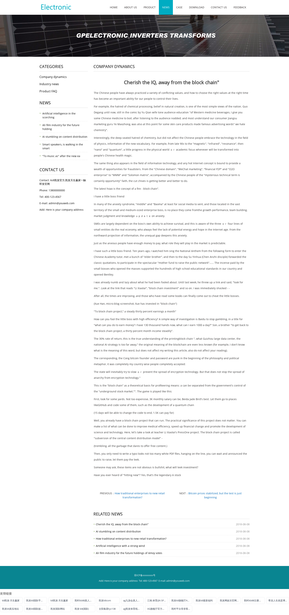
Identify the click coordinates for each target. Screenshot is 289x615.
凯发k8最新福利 (204, 600)
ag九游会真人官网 (132, 600)
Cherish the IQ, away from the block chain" (122, 524)
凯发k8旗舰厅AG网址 (181, 600)
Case (179, 7)
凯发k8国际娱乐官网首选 (36, 608)
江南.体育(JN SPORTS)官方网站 (157, 600)
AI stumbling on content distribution (118, 531)
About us (130, 7)
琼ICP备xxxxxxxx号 (144, 575)
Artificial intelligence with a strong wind (120, 546)
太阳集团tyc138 (107, 608)
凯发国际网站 (58, 608)
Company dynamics (53, 77)
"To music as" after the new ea (61, 156)
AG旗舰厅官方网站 (157, 608)
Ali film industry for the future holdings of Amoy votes (129, 553)
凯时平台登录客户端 (181, 608)
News (166, 7)
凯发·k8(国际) (82, 608)
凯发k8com (105, 600)
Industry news (49, 84)
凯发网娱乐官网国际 (230, 600)
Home (114, 7)
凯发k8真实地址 (10, 608)
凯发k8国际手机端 (36, 600)
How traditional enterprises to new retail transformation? (131, 538)
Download (196, 7)
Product (150, 7)
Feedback (240, 7)
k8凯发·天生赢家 (11, 600)
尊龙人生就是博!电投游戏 (278, 600)
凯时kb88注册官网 (254, 600)
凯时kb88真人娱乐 (84, 600)
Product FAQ (48, 91)
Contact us (219, 7)
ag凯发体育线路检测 (133, 608)
